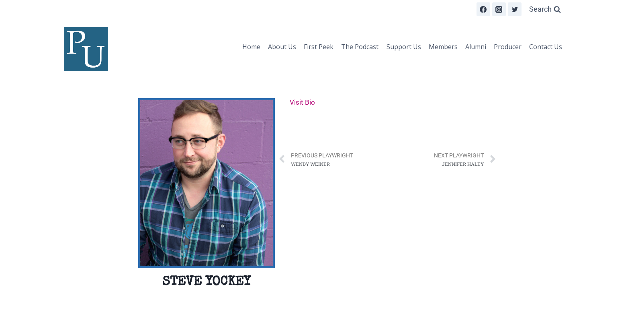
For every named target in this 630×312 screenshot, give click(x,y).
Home (251, 46)
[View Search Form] (545, 9)
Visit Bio (302, 102)
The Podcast (359, 46)
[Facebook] (483, 9)
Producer (508, 46)
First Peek (318, 46)
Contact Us (545, 46)
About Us (282, 46)
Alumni (475, 46)
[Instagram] (499, 9)
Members (443, 46)
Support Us (404, 46)
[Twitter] (515, 9)
